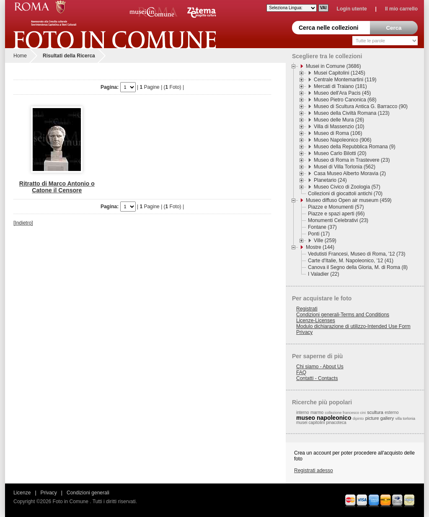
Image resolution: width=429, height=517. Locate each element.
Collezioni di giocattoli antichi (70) (345, 193)
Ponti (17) (319, 234)
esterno (391, 412)
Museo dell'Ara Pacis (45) (342, 93)
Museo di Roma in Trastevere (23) (352, 160)
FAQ (301, 372)
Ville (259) (325, 240)
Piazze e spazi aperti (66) (336, 214)
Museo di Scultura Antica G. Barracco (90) (361, 106)
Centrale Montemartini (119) (345, 80)
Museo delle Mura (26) (339, 120)
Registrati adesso (313, 470)
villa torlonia (405, 418)
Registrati (307, 309)
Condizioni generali (88, 493)
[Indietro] (23, 223)
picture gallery (379, 418)
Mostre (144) (320, 247)
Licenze (22, 493)
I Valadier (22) (323, 274)
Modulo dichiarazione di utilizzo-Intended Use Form (353, 326)
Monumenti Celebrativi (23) (338, 220)
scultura (375, 412)
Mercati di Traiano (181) (340, 86)
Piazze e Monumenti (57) (336, 207)
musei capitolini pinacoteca (321, 422)
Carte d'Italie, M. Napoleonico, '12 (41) (350, 261)
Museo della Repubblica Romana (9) (354, 147)
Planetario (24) (330, 180)
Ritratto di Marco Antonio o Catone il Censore (57, 187)
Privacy (304, 332)
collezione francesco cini (345, 413)
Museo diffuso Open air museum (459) (349, 200)
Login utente (352, 9)
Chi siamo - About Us (320, 367)
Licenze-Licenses (315, 320)
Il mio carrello (401, 9)
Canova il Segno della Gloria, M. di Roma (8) (358, 267)
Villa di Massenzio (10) (339, 126)
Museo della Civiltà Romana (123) (352, 113)
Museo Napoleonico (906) (342, 140)
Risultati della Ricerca (69, 56)
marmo (316, 412)
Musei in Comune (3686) (333, 66)
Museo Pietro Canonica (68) (345, 100)
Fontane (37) (322, 227)
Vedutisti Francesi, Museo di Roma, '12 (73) (356, 254)
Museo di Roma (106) (338, 133)
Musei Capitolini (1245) (339, 73)
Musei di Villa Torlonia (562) (344, 167)
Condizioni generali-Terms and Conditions (342, 315)
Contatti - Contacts (317, 378)
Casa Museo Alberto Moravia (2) (350, 173)
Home (20, 56)
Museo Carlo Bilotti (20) (340, 153)
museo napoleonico (323, 417)
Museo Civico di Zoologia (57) (347, 187)
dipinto (358, 418)
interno (302, 412)
